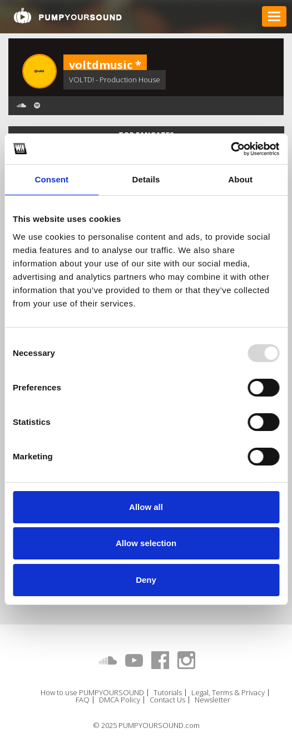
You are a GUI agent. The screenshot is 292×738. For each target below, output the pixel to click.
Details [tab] (146, 179)
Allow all (146, 507)
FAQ (83, 700)
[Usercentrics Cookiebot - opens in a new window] (230, 149)
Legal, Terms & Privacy (228, 692)
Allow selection (146, 543)
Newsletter (212, 700)
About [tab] (240, 179)
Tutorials (168, 692)
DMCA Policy (119, 700)
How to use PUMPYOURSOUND (92, 692)
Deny (146, 580)
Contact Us (167, 700)
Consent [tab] (51, 179)
